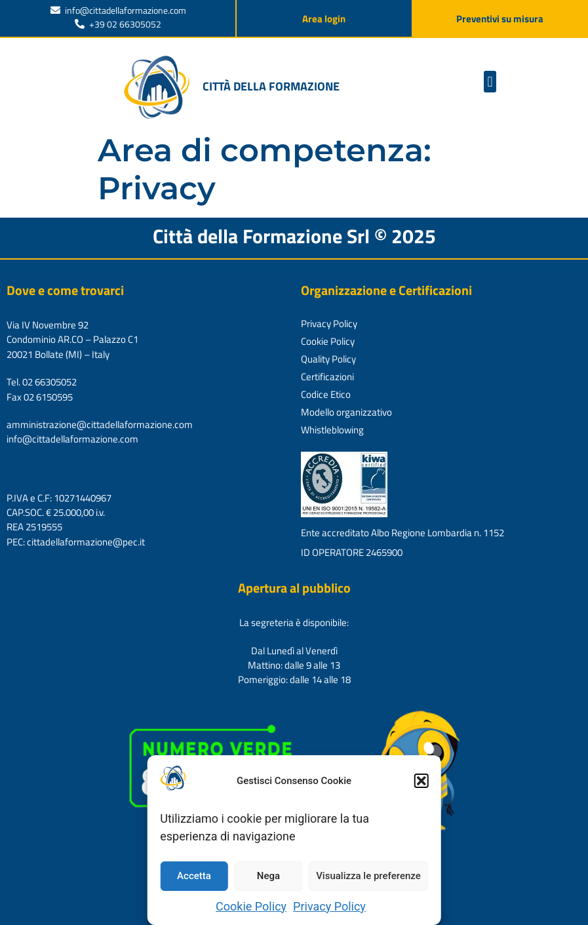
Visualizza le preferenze (368, 876)
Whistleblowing (332, 429)
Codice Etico (326, 394)
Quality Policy (328, 358)
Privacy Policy (329, 906)
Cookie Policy (251, 906)
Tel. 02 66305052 (42, 381)
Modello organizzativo (346, 412)
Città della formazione (271, 86)
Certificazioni (327, 376)
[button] (421, 780)
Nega (268, 876)
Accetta (194, 876)
